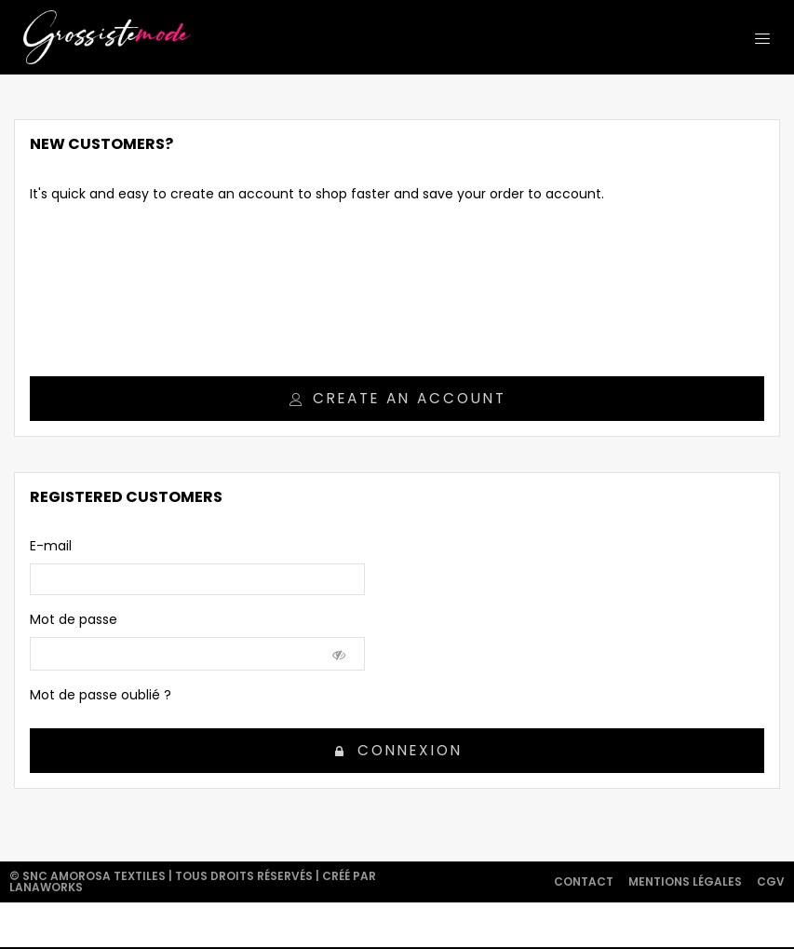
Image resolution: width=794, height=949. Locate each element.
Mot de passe (73, 619)
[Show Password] (340, 654)
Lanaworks (46, 887)
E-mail (51, 545)
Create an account (397, 398)
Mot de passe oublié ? (100, 694)
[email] (197, 579)
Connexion (398, 750)
